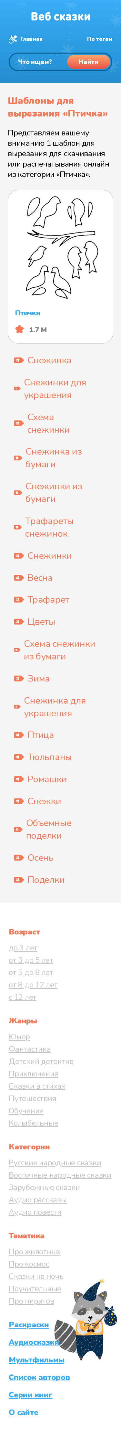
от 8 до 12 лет (33, 985)
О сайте (23, 1412)
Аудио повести (35, 1212)
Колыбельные (33, 1123)
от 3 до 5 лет (31, 960)
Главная (31, 39)
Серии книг (31, 1395)
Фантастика (30, 1049)
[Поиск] (60, 62)
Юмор (19, 1037)
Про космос (29, 1264)
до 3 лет (23, 948)
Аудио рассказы (38, 1200)
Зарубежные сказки (44, 1187)
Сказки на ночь (36, 1276)
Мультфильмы (36, 1360)
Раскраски (29, 1325)
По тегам (99, 39)
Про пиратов (31, 1301)
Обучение (26, 1111)
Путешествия (32, 1098)
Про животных (35, 1251)
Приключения (33, 1074)
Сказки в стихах (37, 1086)
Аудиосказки (34, 1342)
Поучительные (35, 1289)
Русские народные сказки (55, 1163)
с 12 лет (22, 997)
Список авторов (39, 1377)
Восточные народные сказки (60, 1175)
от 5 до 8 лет (31, 972)
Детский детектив (41, 1061)
